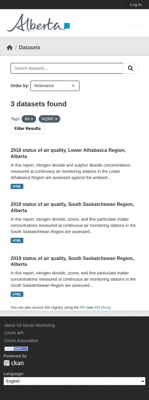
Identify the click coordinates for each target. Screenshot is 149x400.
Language (13, 373)
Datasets (30, 48)
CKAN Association (21, 340)
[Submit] (130, 68)
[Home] (10, 48)
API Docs (101, 307)
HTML (17, 186)
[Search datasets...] (67, 68)
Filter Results (27, 128)
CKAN (14, 363)
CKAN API (14, 333)
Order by (19, 85)
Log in (136, 4)
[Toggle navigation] (136, 23)
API (82, 307)
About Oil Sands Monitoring (29, 325)
